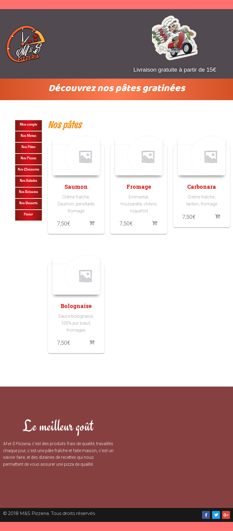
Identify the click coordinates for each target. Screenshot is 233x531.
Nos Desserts (28, 202)
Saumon (76, 186)
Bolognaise (76, 305)
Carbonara (201, 186)
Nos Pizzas (28, 158)
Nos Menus (28, 135)
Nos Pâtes (28, 146)
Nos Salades (28, 180)
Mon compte (28, 124)
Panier (28, 214)
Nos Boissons (28, 191)
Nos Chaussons (28, 169)
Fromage (139, 186)
